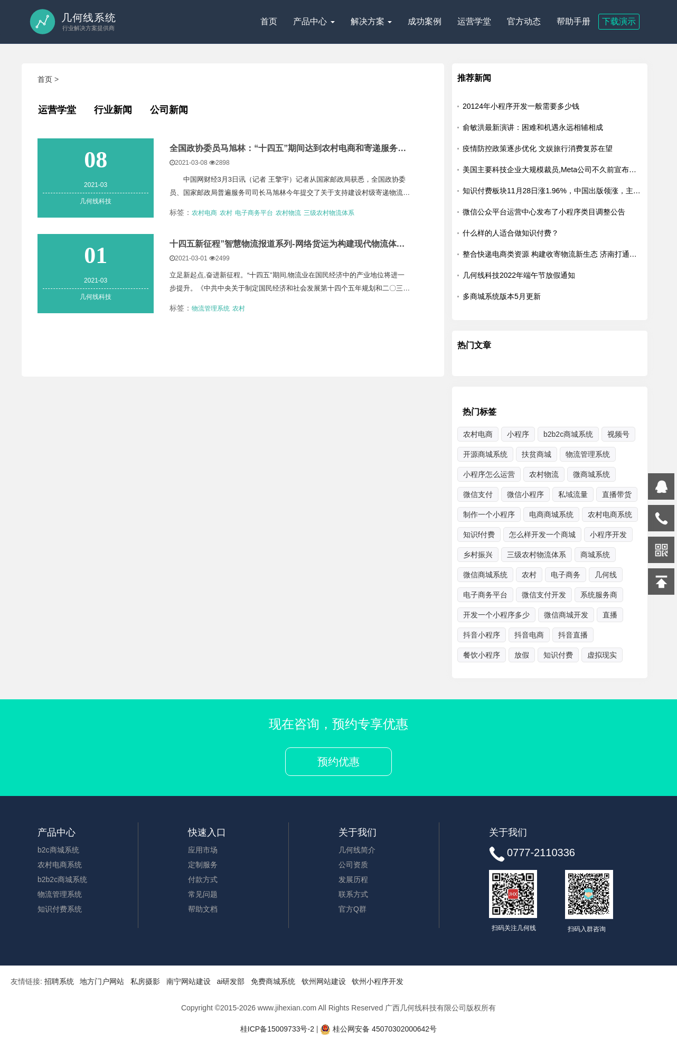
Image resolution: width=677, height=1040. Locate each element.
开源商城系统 (485, 454)
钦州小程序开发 (377, 981)
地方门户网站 (102, 981)
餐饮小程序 (481, 655)
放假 (521, 655)
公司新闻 (169, 110)
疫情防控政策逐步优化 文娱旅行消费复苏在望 (538, 148)
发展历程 (353, 879)
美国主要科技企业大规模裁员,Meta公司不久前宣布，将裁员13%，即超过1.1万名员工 (552, 169)
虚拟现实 (602, 655)
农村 (226, 213)
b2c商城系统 (58, 850)
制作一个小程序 (489, 514)
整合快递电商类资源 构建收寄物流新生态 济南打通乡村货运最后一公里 (552, 254)
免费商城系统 (273, 981)
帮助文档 (203, 909)
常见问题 (203, 894)
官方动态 (524, 21)
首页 (268, 21)
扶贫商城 (536, 454)
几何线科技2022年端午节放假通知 (519, 275)
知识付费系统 (59, 909)
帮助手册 (573, 21)
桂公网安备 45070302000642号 (378, 1029)
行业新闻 (113, 110)
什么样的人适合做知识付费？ (511, 233)
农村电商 (204, 213)
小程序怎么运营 (489, 474)
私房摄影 (145, 981)
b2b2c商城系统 (568, 434)
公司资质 (353, 864)
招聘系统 (59, 981)
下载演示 (619, 21)
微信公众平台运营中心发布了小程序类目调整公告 (544, 212)
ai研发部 (231, 981)
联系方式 (353, 894)
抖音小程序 (481, 635)
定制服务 (203, 864)
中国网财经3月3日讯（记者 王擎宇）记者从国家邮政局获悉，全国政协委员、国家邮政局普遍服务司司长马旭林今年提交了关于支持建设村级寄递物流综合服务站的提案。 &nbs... (290, 188)
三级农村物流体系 (329, 213)
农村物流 (288, 213)
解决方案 (371, 21)
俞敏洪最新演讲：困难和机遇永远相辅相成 (533, 127)
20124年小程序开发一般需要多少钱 (521, 106)
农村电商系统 (59, 864)
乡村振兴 (478, 554)
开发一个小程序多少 (496, 615)
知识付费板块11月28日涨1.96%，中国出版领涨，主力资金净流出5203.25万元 (552, 190)
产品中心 (313, 21)
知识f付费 (479, 534)
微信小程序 (525, 494)
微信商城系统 (485, 574)
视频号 (618, 434)
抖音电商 (529, 635)
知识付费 (558, 655)
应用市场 (203, 850)
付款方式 (203, 879)
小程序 (518, 434)
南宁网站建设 (188, 981)
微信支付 (478, 494)
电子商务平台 (254, 213)
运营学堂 (474, 21)
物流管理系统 (211, 308)
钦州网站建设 (324, 981)
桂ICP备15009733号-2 (277, 1029)
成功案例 (424, 21)
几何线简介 (356, 850)
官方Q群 (352, 909)
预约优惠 (338, 761)
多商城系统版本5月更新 (502, 296)
